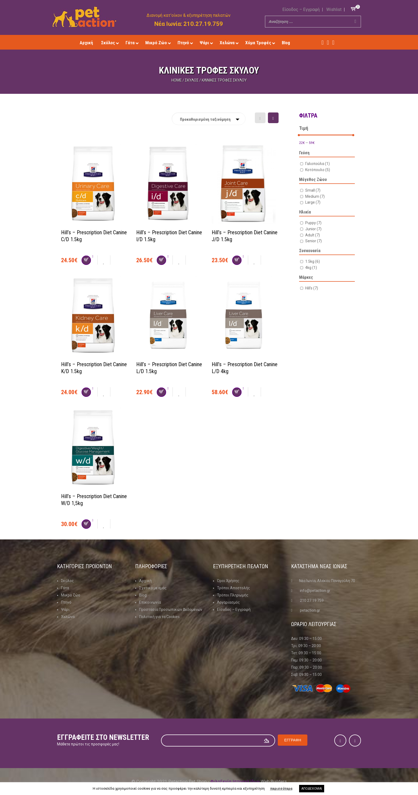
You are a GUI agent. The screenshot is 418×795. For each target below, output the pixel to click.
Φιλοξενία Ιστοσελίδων (235, 781)
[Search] (355, 21)
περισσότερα (281, 788)
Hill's (311, 288)
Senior (313, 241)
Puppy (313, 223)
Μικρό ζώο (70, 595)
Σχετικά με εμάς (153, 588)
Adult (312, 235)
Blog (143, 595)
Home (176, 80)
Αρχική (145, 581)
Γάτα (65, 588)
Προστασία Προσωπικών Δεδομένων (170, 609)
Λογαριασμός (228, 602)
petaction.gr (310, 610)
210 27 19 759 (312, 600)
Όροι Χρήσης (228, 581)
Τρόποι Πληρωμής (232, 595)
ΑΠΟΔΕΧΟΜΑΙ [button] (311, 788)
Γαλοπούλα (317, 164)
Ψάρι (65, 609)
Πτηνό (66, 602)
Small (312, 190)
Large (312, 202)
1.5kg (312, 261)
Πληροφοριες (151, 566)
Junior (313, 229)
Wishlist (333, 9)
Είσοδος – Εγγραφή (301, 9)
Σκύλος (192, 80)
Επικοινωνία (150, 602)
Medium (315, 196)
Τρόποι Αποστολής (233, 588)
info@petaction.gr (315, 590)
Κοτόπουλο (317, 170)
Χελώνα (68, 617)
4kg (311, 268)
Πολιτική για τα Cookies (159, 617)
